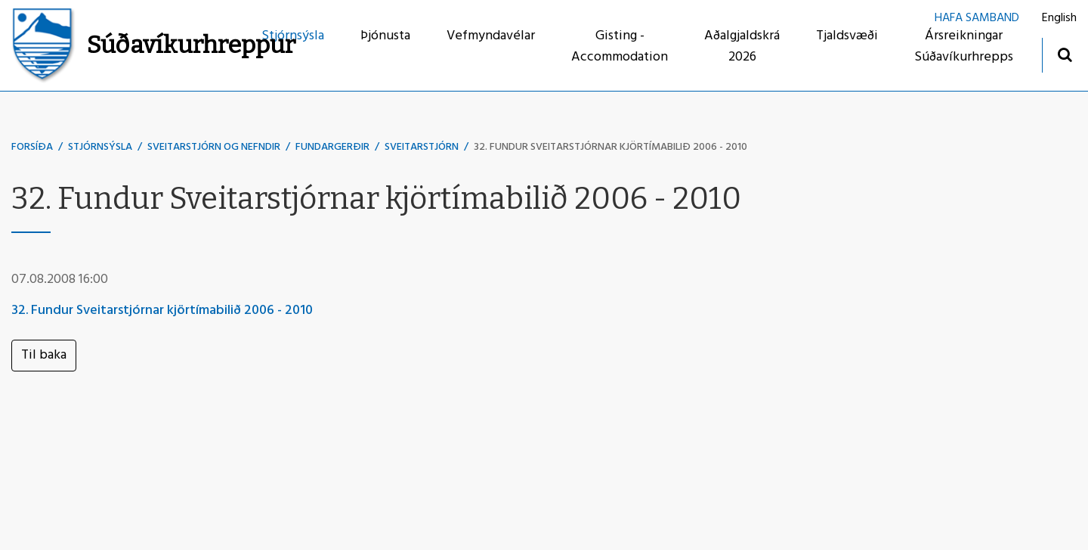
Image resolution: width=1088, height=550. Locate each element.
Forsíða (32, 147)
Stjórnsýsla (100, 147)
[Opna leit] (1064, 54)
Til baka (43, 355)
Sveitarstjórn (422, 147)
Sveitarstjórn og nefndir (213, 147)
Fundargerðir (332, 147)
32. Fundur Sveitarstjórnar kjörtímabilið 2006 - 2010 (610, 147)
